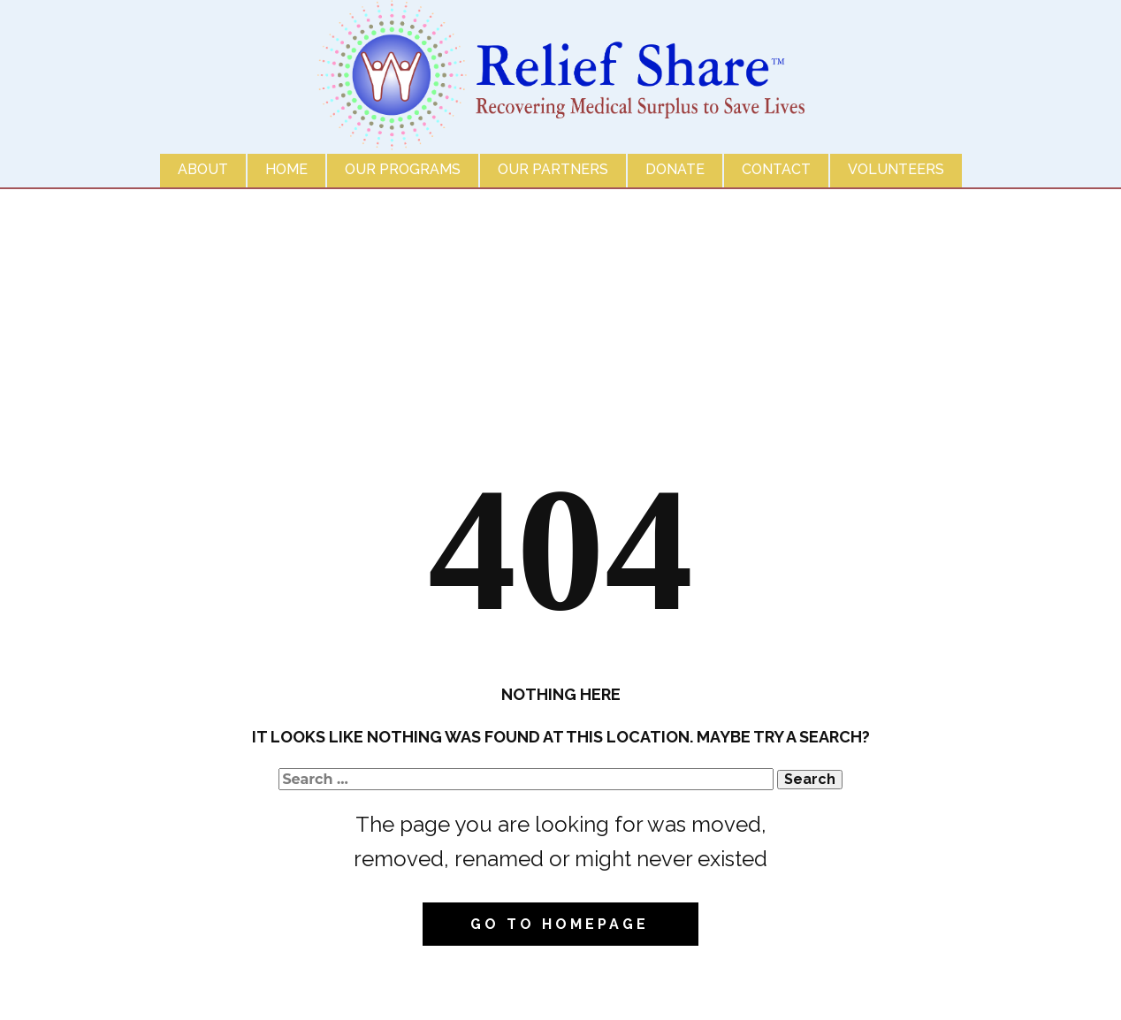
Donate (675, 169)
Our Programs (403, 169)
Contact (776, 169)
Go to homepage (559, 924)
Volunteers (896, 169)
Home (286, 169)
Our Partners (553, 169)
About (203, 169)
